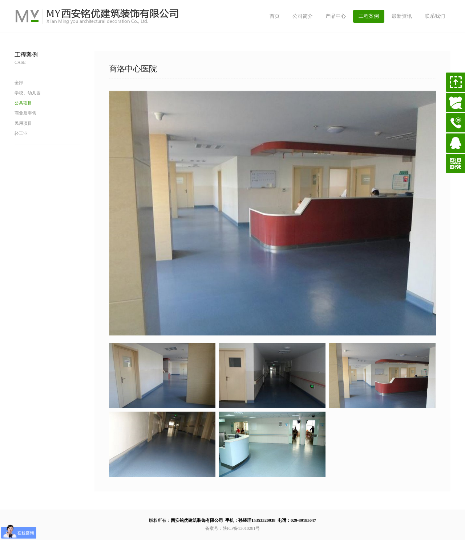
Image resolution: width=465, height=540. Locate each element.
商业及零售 (25, 113)
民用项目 (23, 123)
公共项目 (23, 103)
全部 (19, 82)
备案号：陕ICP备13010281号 (232, 528)
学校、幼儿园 (28, 92)
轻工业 (21, 133)
